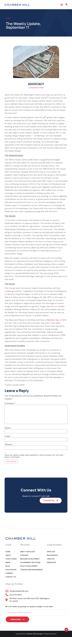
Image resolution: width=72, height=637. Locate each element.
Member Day (53, 320)
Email (8, 436)
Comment (10, 403)
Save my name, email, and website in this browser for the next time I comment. (34, 456)
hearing (9, 291)
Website (8, 444)
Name (8, 428)
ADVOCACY (36, 84)
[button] (62, 5)
